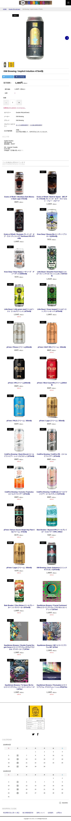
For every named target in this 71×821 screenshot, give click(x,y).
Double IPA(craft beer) (14, 9)
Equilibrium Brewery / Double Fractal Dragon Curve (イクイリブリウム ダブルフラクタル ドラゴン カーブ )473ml (19, 647)
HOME (4, 9)
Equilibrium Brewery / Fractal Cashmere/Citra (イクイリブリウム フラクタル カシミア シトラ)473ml (52, 607)
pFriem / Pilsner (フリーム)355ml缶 (19, 347)
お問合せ (59, 812)
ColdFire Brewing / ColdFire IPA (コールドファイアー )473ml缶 (52, 455)
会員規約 (50, 812)
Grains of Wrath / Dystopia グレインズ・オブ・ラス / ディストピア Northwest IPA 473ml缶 (19, 236)
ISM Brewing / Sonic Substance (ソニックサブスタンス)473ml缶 (52, 568)
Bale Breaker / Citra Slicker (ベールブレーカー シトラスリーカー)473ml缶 (19, 606)
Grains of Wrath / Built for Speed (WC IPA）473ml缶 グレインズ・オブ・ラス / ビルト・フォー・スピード (52, 199)
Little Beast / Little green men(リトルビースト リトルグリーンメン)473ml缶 (19, 310)
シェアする (20, 77)
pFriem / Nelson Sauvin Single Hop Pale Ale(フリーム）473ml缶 (19, 531)
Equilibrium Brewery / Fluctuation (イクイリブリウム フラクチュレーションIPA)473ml (52, 687)
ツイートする (8, 77)
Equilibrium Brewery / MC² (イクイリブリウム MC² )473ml (52, 646)
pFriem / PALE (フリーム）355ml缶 (19, 421)
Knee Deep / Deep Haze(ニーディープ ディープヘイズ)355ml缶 (19, 273)
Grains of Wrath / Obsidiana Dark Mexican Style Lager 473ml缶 (19, 198)
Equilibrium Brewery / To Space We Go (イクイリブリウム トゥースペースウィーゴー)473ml (19, 687)
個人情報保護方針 (28, 812)
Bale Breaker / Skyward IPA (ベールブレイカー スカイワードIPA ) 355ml (52, 531)
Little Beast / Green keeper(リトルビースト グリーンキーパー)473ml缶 (51, 310)
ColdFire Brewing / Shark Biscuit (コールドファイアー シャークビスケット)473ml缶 (19, 455)
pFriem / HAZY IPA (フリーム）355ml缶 (52, 347)
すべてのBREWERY (22, 125)
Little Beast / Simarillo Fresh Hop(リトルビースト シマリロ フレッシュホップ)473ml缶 (52, 274)
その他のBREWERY (36, 125)
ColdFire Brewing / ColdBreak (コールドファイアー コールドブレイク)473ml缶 (52, 493)
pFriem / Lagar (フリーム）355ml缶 (51, 421)
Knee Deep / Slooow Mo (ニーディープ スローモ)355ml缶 (52, 235)
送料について (41, 812)
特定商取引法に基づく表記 (11, 812)
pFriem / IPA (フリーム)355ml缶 (19, 383)
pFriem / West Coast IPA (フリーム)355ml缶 (52, 384)
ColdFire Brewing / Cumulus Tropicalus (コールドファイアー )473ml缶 (20, 493)
